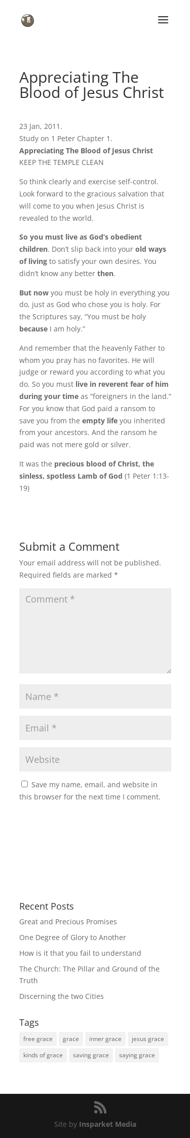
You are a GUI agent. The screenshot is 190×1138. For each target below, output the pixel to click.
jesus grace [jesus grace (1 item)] (148, 1038)
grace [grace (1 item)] (71, 1038)
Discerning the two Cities (61, 996)
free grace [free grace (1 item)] (38, 1038)
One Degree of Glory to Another (72, 937)
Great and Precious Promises (68, 921)
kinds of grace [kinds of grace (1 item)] (43, 1055)
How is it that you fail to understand (80, 953)
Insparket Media (107, 1124)
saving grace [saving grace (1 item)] (91, 1055)
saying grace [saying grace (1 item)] (137, 1055)
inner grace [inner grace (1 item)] (105, 1038)
